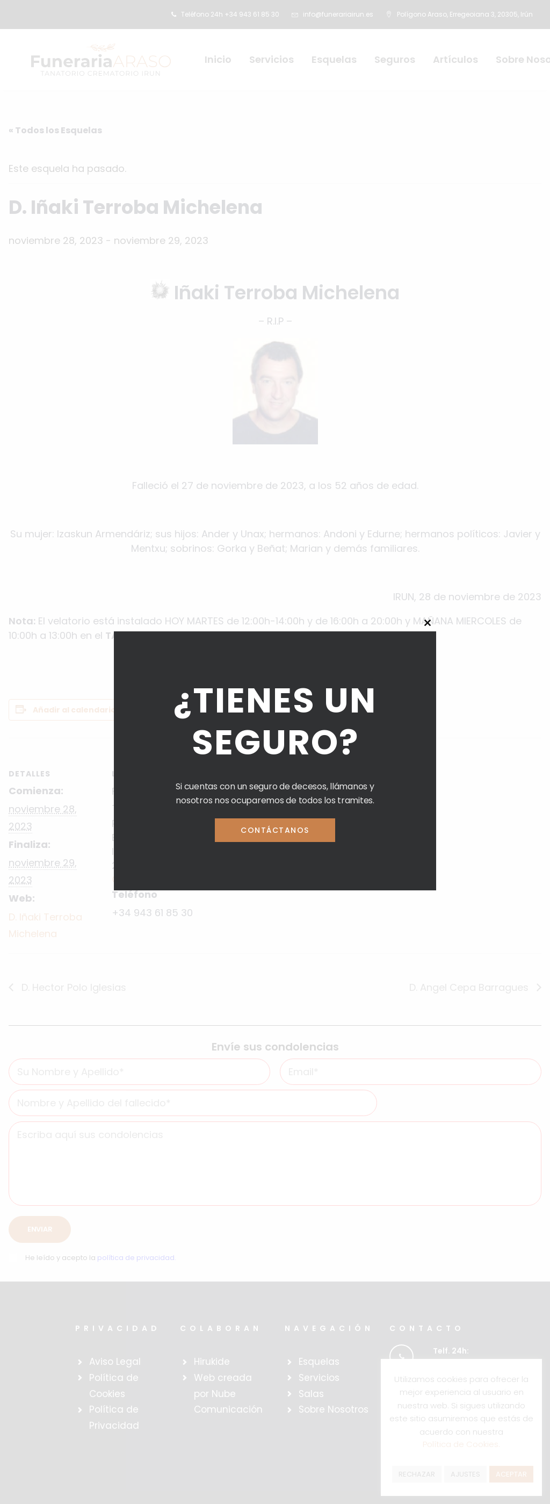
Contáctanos (275, 830)
